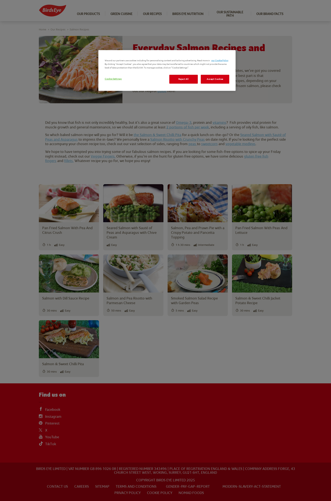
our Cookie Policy (219, 60)
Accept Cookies (215, 79)
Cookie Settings (113, 79)
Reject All (183, 79)
